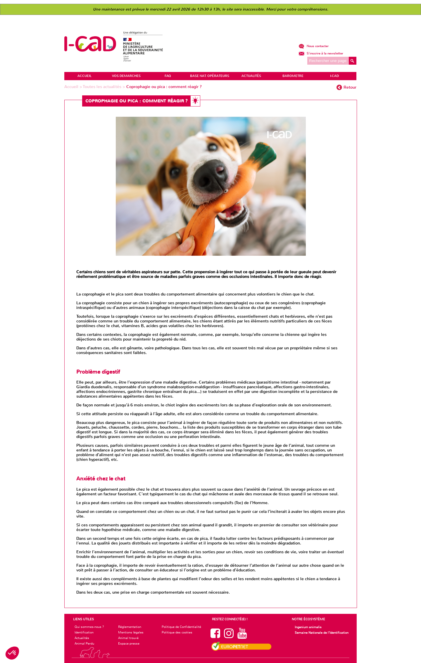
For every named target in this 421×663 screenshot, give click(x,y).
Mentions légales (131, 632)
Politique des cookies (177, 632)
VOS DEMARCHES (126, 76)
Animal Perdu (84, 643)
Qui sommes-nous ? (89, 627)
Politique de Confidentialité (181, 627)
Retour (350, 87)
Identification (84, 632)
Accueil (72, 87)
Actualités (82, 638)
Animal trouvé (128, 638)
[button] (12, 653)
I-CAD (334, 76)
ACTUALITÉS (251, 76)
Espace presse (128, 643)
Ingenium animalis (308, 627)
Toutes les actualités (102, 87)
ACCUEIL (84, 76)
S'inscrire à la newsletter (321, 53)
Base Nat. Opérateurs (209, 76)
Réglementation (129, 627)
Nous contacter (314, 46)
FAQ (168, 76)
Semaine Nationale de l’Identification (321, 633)
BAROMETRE (292, 76)
